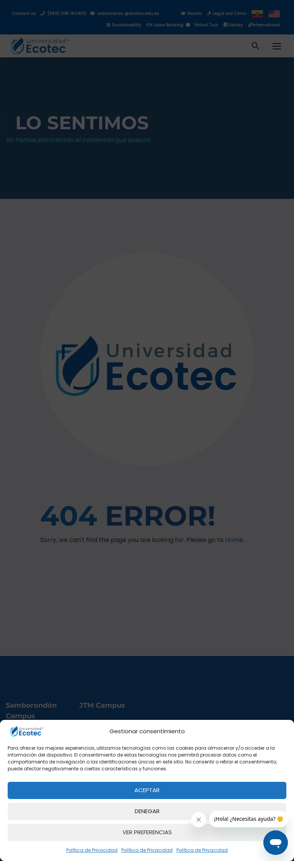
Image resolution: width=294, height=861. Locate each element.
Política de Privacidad (92, 850)
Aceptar (147, 790)
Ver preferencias (147, 832)
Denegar (147, 811)
